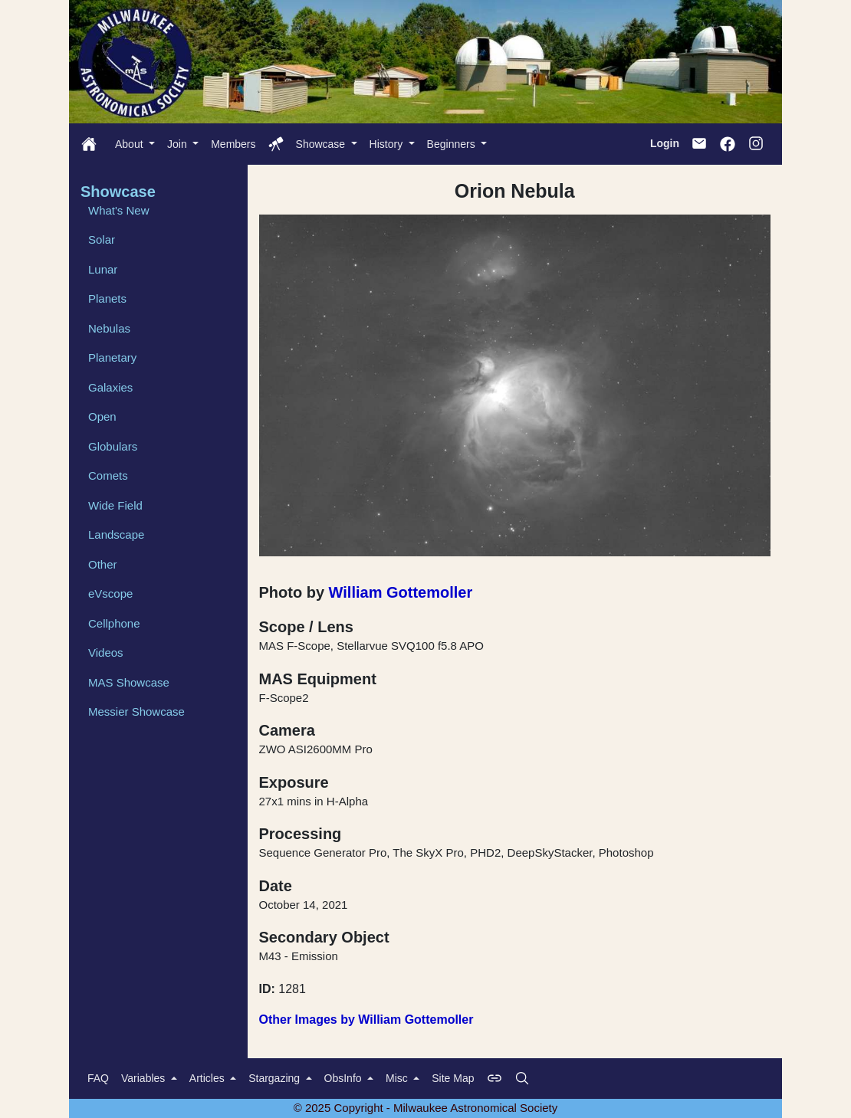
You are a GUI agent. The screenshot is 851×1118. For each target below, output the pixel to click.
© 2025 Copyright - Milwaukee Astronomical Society (426, 1107)
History (388, 144)
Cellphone (114, 623)
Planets (107, 298)
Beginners (452, 144)
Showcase (322, 144)
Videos (105, 652)
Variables (144, 1078)
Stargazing (275, 1078)
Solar (101, 239)
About (130, 144)
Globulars (112, 446)
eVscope (110, 593)
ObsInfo (344, 1078)
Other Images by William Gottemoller (366, 1019)
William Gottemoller (401, 592)
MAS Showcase (128, 682)
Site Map (453, 1078)
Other (102, 564)
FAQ (98, 1078)
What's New (119, 210)
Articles (208, 1078)
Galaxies (110, 387)
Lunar (102, 269)
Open (102, 416)
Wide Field (115, 505)
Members (233, 144)
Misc (398, 1078)
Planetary (112, 357)
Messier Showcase (136, 711)
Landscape (116, 534)
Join (178, 144)
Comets (108, 475)
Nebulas (109, 328)
